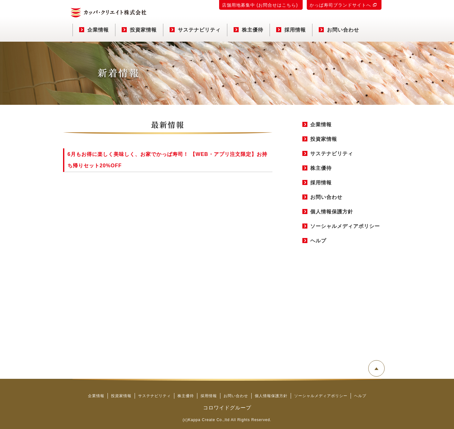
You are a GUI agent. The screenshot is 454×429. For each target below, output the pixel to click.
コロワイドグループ (227, 407)
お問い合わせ (339, 30)
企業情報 (94, 30)
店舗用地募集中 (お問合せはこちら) (260, 5)
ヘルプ (318, 240)
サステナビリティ (195, 30)
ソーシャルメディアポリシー (345, 226)
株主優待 (248, 30)
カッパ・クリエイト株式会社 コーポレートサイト (108, 12)
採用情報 (291, 30)
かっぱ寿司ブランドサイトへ (340, 5)
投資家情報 (139, 30)
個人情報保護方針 (331, 211)
